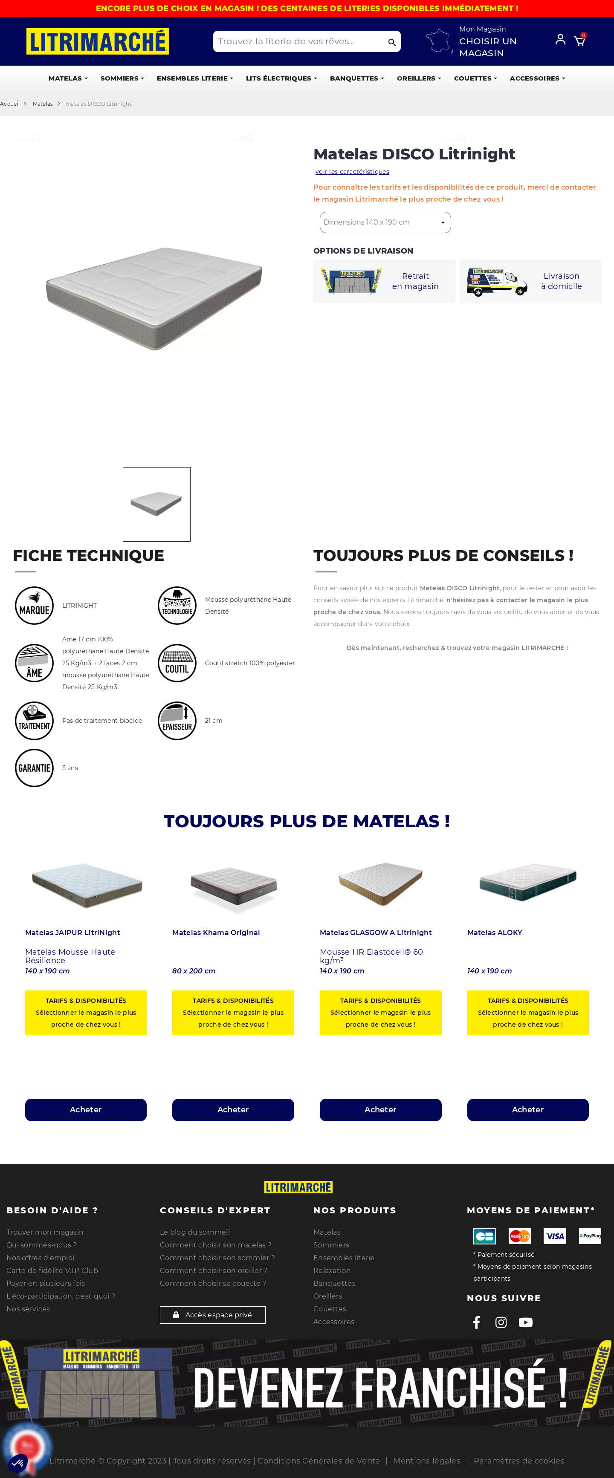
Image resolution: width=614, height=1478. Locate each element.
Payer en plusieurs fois (45, 1283)
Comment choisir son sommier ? (217, 1258)
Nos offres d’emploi (40, 1258)
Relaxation (332, 1271)
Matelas (327, 1232)
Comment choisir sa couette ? (213, 1283)
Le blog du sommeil (195, 1232)
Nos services (28, 1309)
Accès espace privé (212, 1315)
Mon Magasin (482, 29)
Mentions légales (426, 1461)
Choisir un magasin (488, 47)
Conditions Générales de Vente (319, 1461)
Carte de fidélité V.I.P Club (52, 1271)
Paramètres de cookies (519, 1461)
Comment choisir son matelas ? (216, 1245)
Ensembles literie (344, 1258)
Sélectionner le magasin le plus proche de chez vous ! (86, 1012)
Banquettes (334, 1283)
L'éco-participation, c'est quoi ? (60, 1296)
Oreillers (327, 1296)
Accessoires (333, 1322)
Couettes (329, 1309)
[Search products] (307, 41)
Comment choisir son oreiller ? (213, 1271)
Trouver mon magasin (45, 1232)
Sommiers (331, 1245)
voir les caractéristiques (352, 172)
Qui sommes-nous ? (41, 1245)
